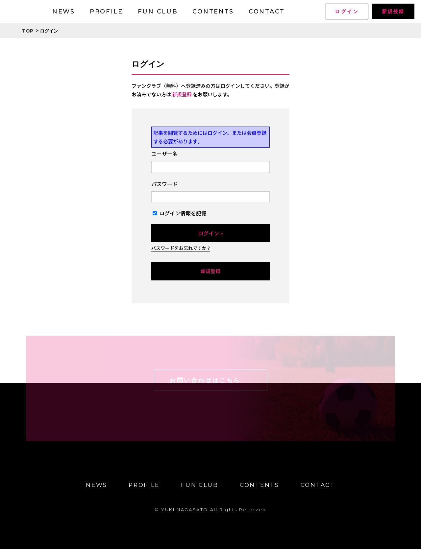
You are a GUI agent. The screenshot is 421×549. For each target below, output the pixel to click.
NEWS (63, 11)
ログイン (347, 11)
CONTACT (267, 11)
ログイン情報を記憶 (180, 213)
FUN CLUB (158, 11)
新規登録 (393, 11)
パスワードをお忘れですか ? (180, 248)
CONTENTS (213, 11)
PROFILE (106, 11)
